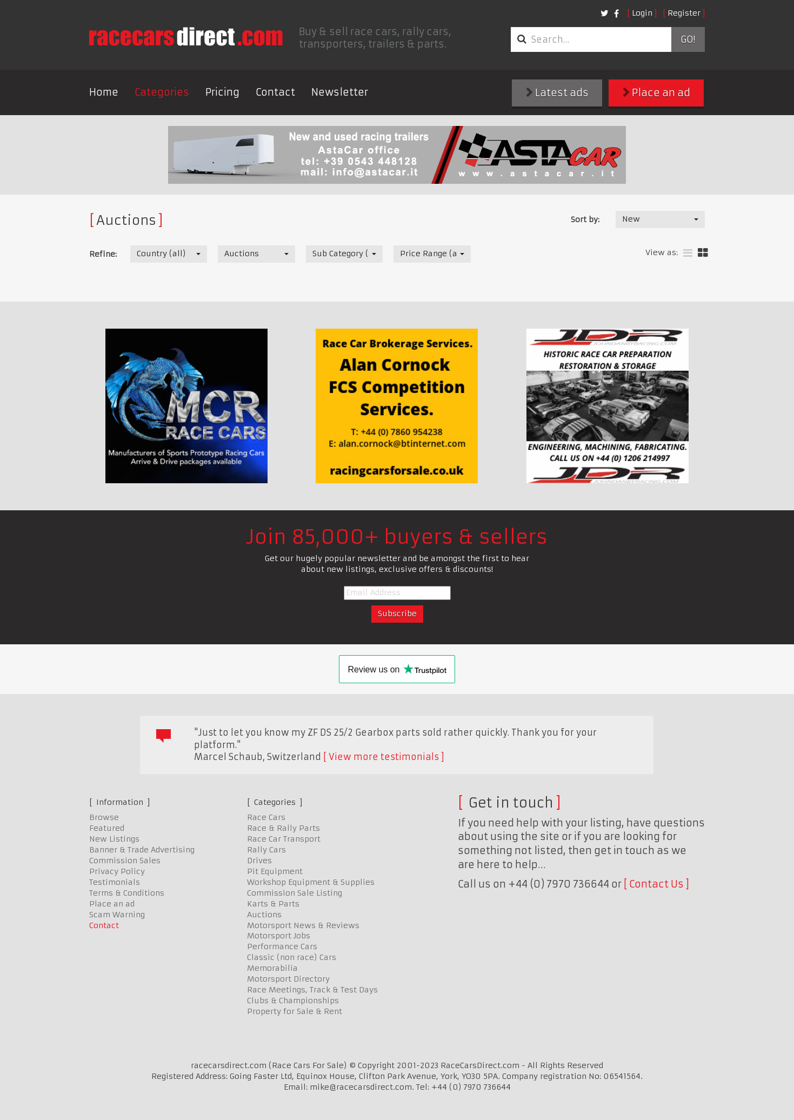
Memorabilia (272, 968)
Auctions (264, 914)
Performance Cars (282, 946)
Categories (162, 92)
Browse (104, 817)
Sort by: (585, 219)
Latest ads (557, 92)
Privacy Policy (117, 871)
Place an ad (656, 92)
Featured (106, 828)
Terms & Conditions (126, 893)
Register (684, 13)
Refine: (103, 254)
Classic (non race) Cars (291, 957)
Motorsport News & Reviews (303, 925)
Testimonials (114, 882)
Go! (687, 39)
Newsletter (339, 92)
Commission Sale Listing (294, 893)
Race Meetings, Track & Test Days (312, 990)
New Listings (114, 839)
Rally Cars (266, 850)
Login (642, 13)
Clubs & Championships (293, 1000)
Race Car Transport (284, 839)
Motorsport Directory (288, 979)
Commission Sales (125, 860)
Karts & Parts (273, 904)
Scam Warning (117, 914)
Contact (275, 92)
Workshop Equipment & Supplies (311, 882)
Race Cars (266, 817)
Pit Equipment (275, 871)
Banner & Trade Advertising (142, 850)
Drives (259, 860)
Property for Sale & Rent (294, 1011)
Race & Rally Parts (283, 828)
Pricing (222, 92)
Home (103, 92)
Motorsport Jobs (278, 936)
